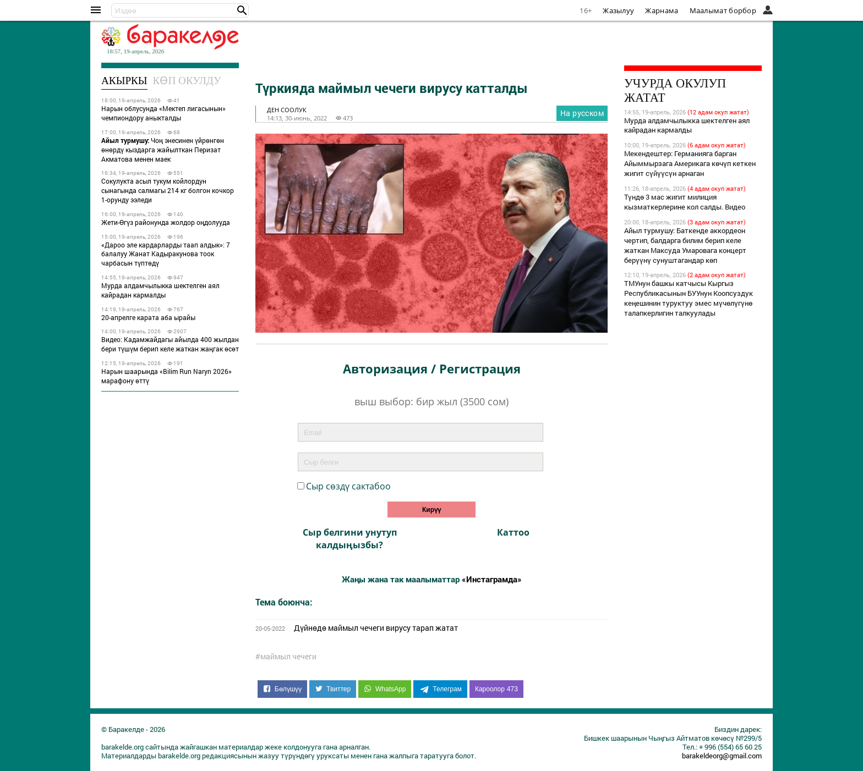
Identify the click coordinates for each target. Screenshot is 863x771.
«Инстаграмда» (492, 579)
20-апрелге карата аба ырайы (148, 317)
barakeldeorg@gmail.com (722, 755)
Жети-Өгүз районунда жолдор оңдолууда (165, 222)
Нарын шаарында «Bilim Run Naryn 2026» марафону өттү (166, 376)
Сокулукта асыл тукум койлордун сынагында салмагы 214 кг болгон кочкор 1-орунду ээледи (167, 190)
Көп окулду (187, 80)
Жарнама (661, 10)
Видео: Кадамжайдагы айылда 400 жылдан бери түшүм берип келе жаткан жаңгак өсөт (170, 344)
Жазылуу (618, 10)
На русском (582, 113)
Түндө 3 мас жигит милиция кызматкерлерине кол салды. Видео (684, 201)
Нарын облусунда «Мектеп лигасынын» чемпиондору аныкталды (163, 113)
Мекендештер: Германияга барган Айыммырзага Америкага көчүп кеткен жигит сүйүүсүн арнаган (690, 163)
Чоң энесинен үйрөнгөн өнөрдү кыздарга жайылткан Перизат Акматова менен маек (162, 149)
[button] (242, 10)
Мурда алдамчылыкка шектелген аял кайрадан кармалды (160, 290)
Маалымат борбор (723, 10)
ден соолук (287, 110)
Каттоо (513, 532)
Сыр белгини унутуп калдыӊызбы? (350, 538)
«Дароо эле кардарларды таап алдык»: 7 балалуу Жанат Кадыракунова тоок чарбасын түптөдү (165, 254)
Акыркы (124, 80)
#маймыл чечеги (285, 657)
